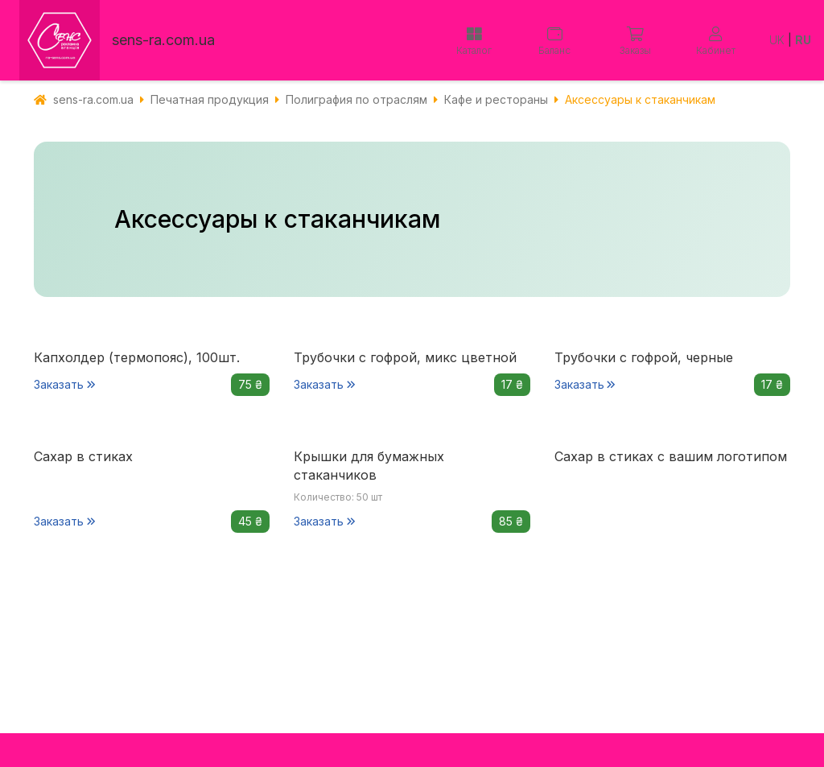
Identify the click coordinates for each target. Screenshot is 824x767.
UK (777, 40)
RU (803, 40)
